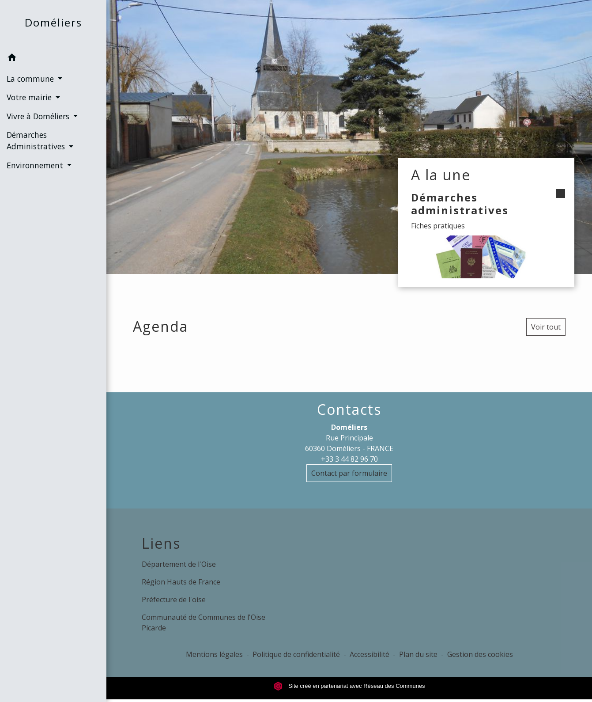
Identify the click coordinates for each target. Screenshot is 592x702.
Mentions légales (214, 654)
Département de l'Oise (179, 564)
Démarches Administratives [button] (37, 140)
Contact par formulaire (349, 473)
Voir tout (546, 327)
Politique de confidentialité (296, 654)
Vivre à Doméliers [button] (39, 116)
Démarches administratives (460, 203)
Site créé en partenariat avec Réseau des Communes (349, 686)
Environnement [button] (36, 165)
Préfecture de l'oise (174, 599)
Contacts (349, 409)
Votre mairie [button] (30, 97)
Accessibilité (369, 654)
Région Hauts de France (181, 582)
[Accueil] (53, 24)
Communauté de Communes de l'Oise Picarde (203, 622)
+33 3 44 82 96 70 (349, 459)
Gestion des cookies (480, 654)
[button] (53, 59)
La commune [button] (31, 78)
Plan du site (418, 654)
